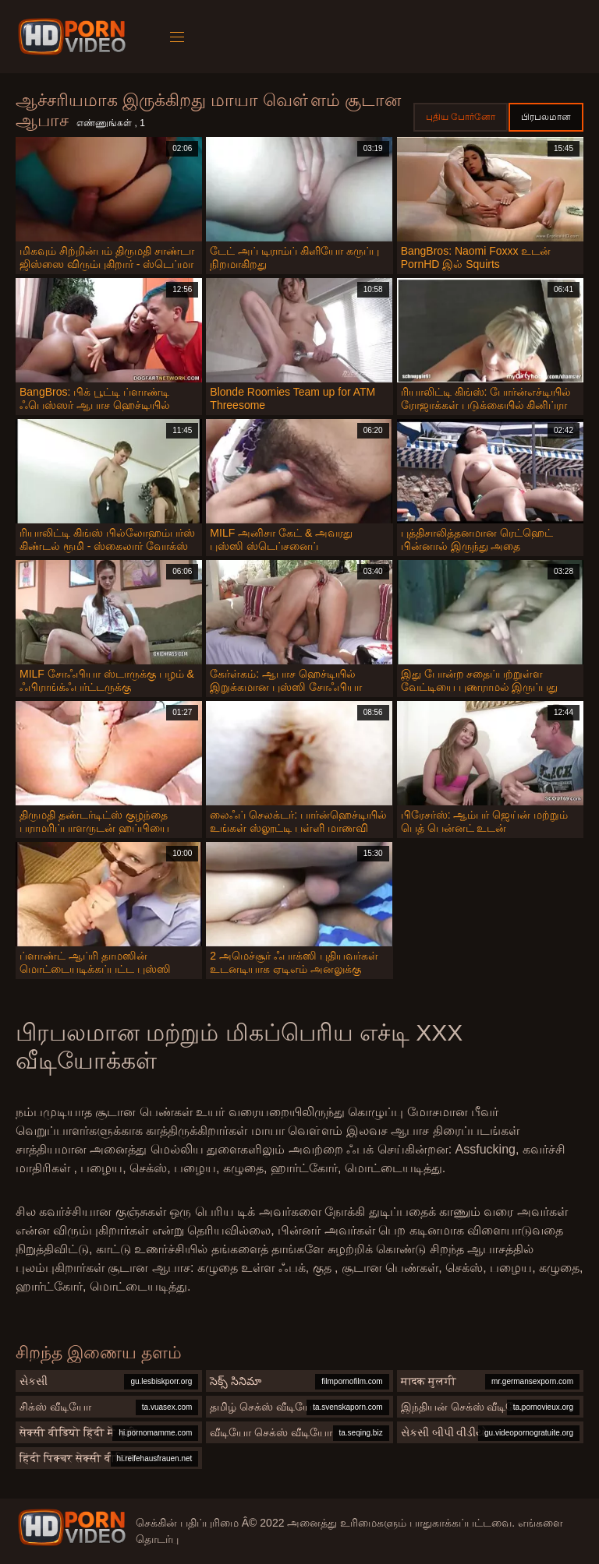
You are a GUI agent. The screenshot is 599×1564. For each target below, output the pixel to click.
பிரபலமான (546, 116)
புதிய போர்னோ (460, 116)
